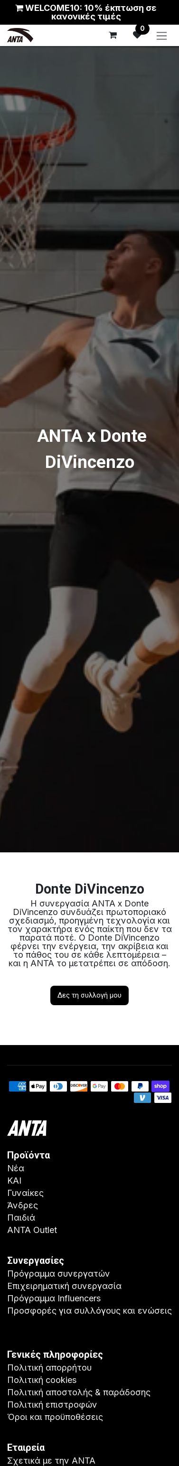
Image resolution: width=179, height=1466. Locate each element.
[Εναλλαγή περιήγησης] (161, 35)
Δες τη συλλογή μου (89, 995)
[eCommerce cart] (112, 35)
